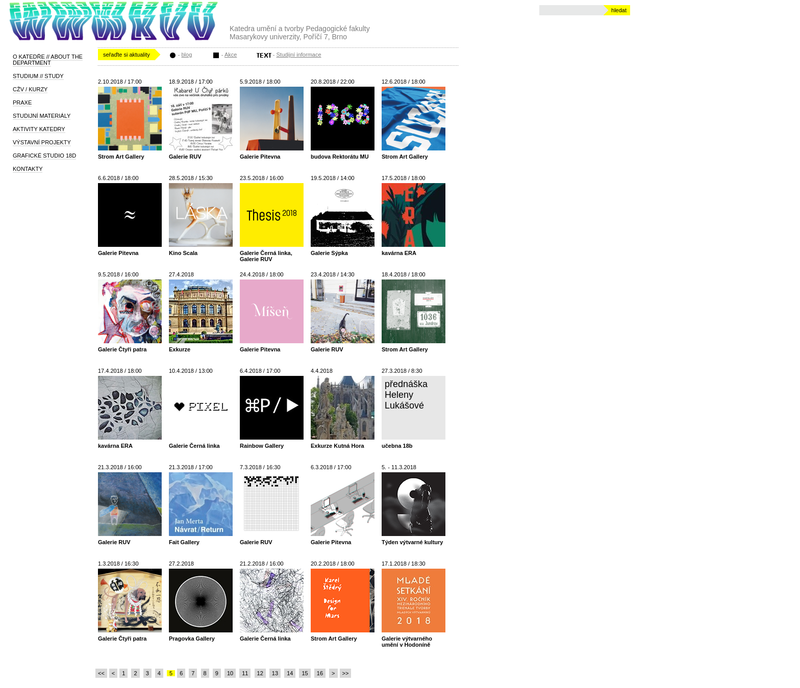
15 (305, 673)
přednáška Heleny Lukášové (406, 395)
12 (260, 673)
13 (275, 673)
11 (245, 673)
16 (320, 673)
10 (230, 673)
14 (290, 673)
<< (101, 673)
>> (345, 673)
